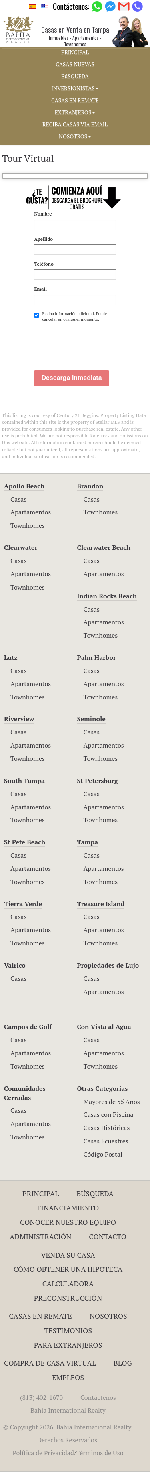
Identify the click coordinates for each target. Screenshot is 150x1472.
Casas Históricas (107, 1127)
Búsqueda (95, 1193)
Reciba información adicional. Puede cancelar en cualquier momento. (70, 316)
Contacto (107, 1236)
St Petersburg (97, 780)
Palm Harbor (96, 657)
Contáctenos (98, 1397)
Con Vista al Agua (104, 1026)
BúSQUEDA (75, 76)
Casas (18, 499)
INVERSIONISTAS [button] (75, 88)
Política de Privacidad (43, 1452)
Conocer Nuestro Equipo (68, 1222)
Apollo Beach (24, 486)
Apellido (43, 239)
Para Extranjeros (68, 1345)
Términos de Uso (99, 1452)
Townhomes (27, 525)
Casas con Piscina (109, 1114)
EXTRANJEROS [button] (75, 112)
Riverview (19, 718)
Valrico (15, 965)
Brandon (90, 486)
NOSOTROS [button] (75, 136)
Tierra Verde (23, 903)
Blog (123, 1363)
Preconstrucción (68, 1298)
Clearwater (21, 547)
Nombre (43, 214)
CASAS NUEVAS (75, 64)
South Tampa (24, 780)
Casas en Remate (40, 1316)
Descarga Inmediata (71, 377)
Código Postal (103, 1154)
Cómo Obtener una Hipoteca (68, 1269)
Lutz (11, 657)
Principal (40, 1193)
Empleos (68, 1377)
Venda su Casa (68, 1255)
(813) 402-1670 (41, 1397)
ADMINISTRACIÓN (41, 1236)
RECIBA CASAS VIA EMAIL (75, 124)
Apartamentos (30, 512)
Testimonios (68, 1330)
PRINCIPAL (75, 52)
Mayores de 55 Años (112, 1101)
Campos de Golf (28, 1026)
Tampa (87, 842)
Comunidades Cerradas (25, 1093)
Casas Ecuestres (106, 1141)
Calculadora (68, 1283)
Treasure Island (101, 903)
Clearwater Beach (104, 547)
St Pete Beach (24, 842)
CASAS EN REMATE (75, 100)
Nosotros (108, 1316)
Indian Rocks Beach (107, 596)
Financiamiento (68, 1207)
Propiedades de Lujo (108, 965)
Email (40, 289)
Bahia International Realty (68, 1410)
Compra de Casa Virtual (50, 1363)
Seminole (91, 718)
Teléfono (43, 264)
